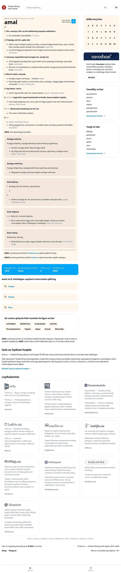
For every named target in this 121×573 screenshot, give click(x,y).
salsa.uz (37, 539)
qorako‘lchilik (91, 111)
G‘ (106, 44)
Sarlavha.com (93, 361)
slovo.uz (51, 539)
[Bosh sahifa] (10, 7)
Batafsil (91, 77)
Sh (110, 44)
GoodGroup (104, 550)
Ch (114, 44)
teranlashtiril (91, 94)
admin (89, 142)
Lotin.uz (35, 257)
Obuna (93, 550)
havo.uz (91, 539)
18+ (117, 550)
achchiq (53, 324)
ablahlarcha (25, 324)
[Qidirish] (105, 7)
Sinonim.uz (33, 253)
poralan (89, 97)
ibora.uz (30, 539)
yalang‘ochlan (91, 108)
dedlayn (89, 131)
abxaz (37, 329)
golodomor (90, 135)
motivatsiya (91, 149)
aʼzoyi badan (40, 324)
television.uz (59, 539)
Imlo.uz (74, 361)
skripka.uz (44, 539)
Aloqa (4, 550)
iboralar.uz (74, 539)
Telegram (13, 550)
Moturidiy (59, 329)
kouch (88, 138)
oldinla (89, 104)
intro (88, 145)
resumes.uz (83, 539)
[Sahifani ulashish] (73, 21)
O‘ (101, 44)
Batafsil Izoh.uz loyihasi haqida (16, 368)
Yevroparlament (13, 329)
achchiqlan (11, 324)
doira (88, 101)
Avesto (48, 329)
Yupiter (28, 329)
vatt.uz (67, 539)
